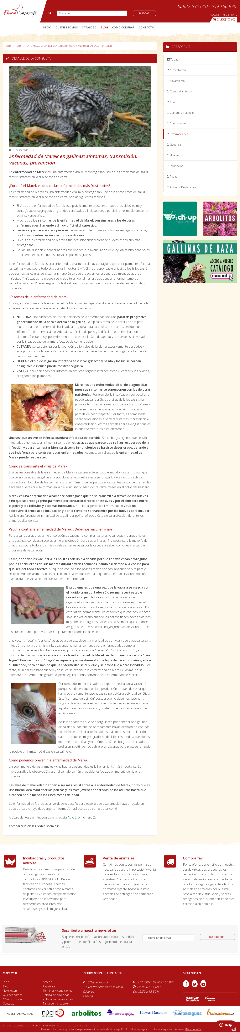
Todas (172, 59)
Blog (19, 45)
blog (104, 27)
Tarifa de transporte (55, 1003)
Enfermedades (177, 134)
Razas (172, 176)
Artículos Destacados (181, 187)
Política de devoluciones (58, 999)
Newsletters (10, 990)
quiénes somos (66, 27)
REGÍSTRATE (229, 14)
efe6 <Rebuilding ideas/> (86, 1026)
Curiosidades (176, 123)
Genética (174, 144)
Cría (171, 102)
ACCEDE (215, 14)
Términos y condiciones (57, 990)
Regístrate (49, 986)
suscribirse (217, 937)
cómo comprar (123, 27)
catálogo (89, 27)
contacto (146, 27)
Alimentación (176, 70)
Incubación (175, 166)
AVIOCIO (74, 817)
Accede (47, 982)
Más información (193, 1029)
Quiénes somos (13, 995)
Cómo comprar (12, 999)
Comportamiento (179, 91)
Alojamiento (176, 81)
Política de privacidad (56, 995)
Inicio (47, 27)
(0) (224, 19)
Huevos (173, 155)
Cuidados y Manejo (180, 113)
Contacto (8, 1003)
